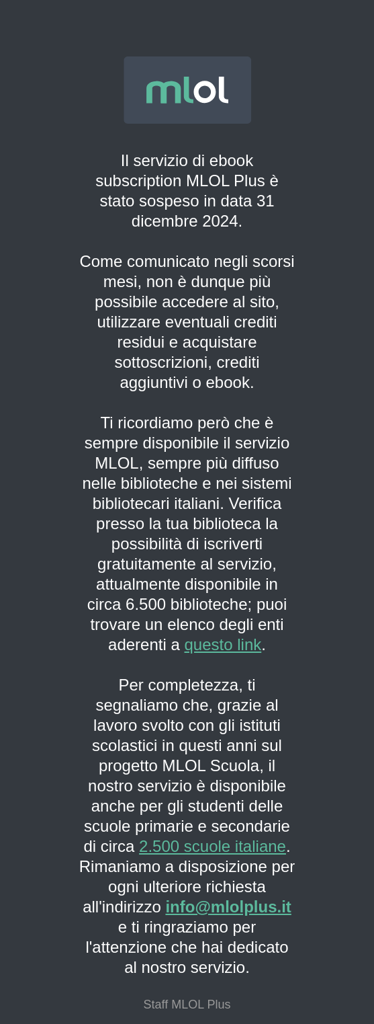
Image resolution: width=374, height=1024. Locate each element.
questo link (223, 644)
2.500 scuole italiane (212, 846)
